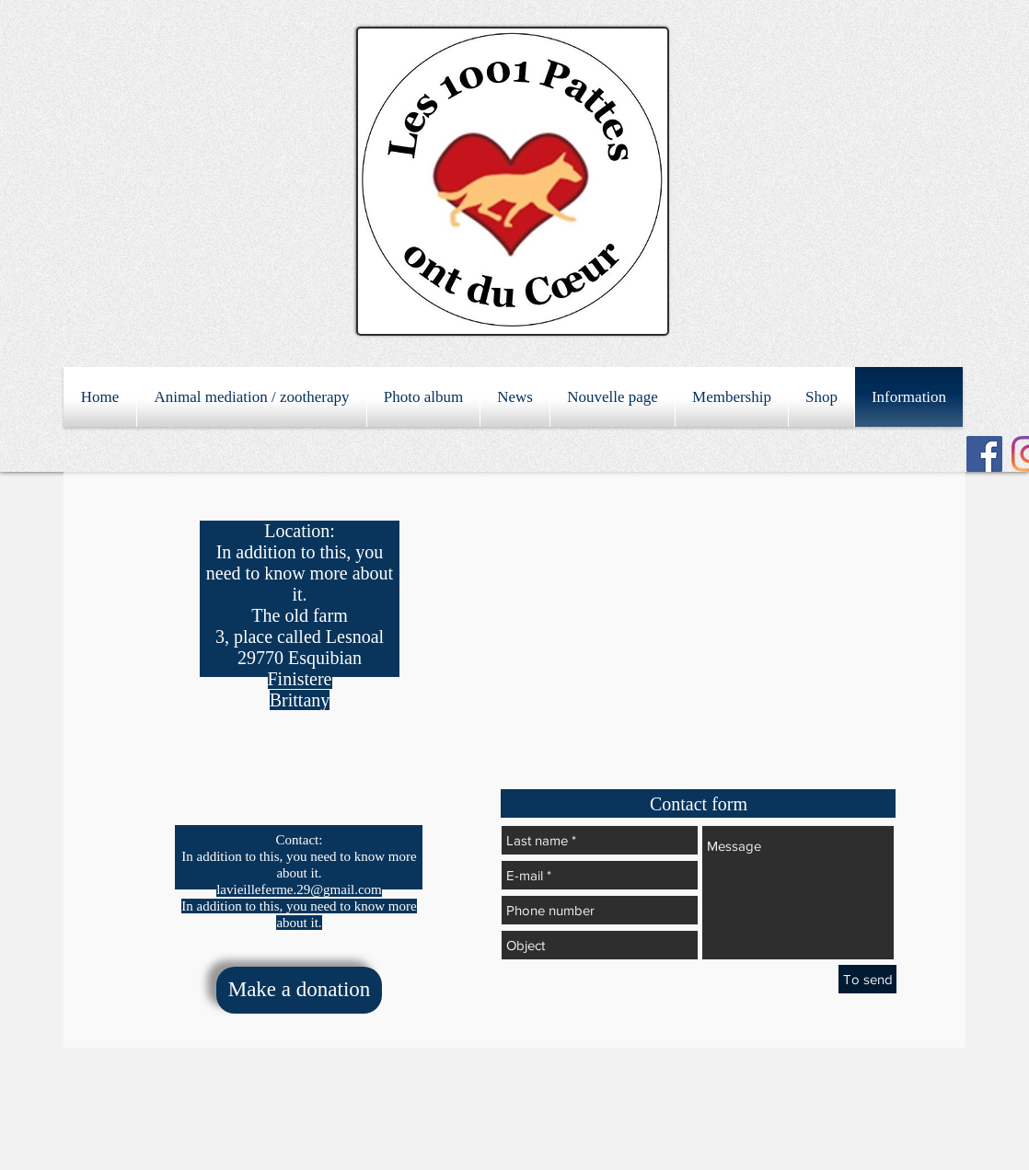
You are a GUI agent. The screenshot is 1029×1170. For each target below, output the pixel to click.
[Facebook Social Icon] (984, 454)
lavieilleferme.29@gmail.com (299, 889)
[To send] (867, 979)
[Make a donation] (299, 990)
